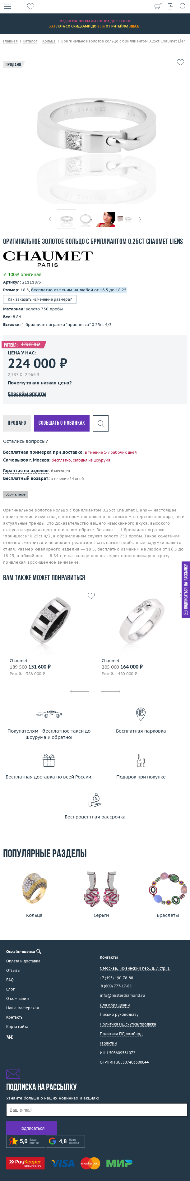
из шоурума (99, 460)
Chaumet (18, 660)
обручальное (15, 494)
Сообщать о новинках (62, 423)
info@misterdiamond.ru (122, 995)
